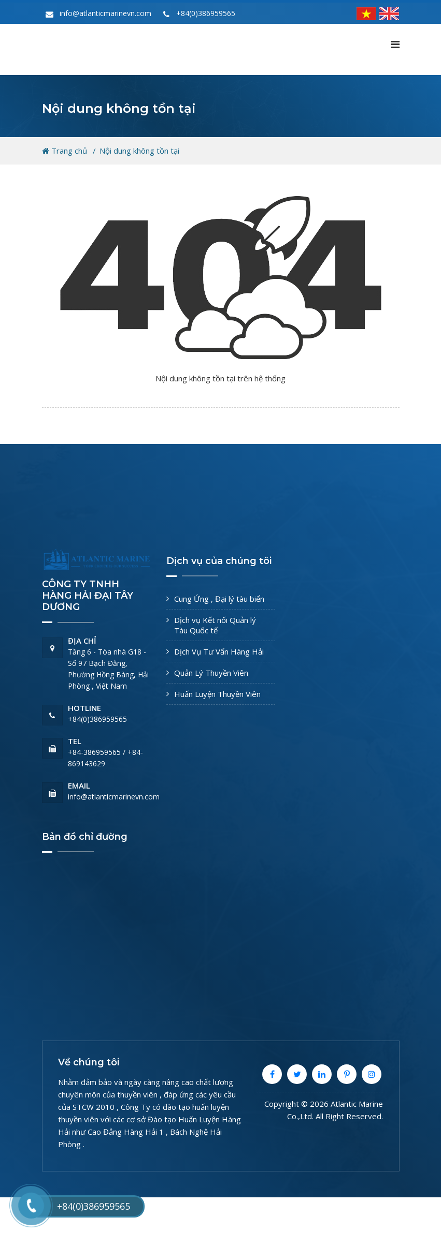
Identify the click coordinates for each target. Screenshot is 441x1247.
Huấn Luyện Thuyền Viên (217, 694)
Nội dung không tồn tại (139, 150)
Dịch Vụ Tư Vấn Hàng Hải (219, 651)
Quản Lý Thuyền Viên (211, 672)
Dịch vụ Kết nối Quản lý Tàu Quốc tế (215, 625)
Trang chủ (64, 150)
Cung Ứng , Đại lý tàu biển (219, 598)
